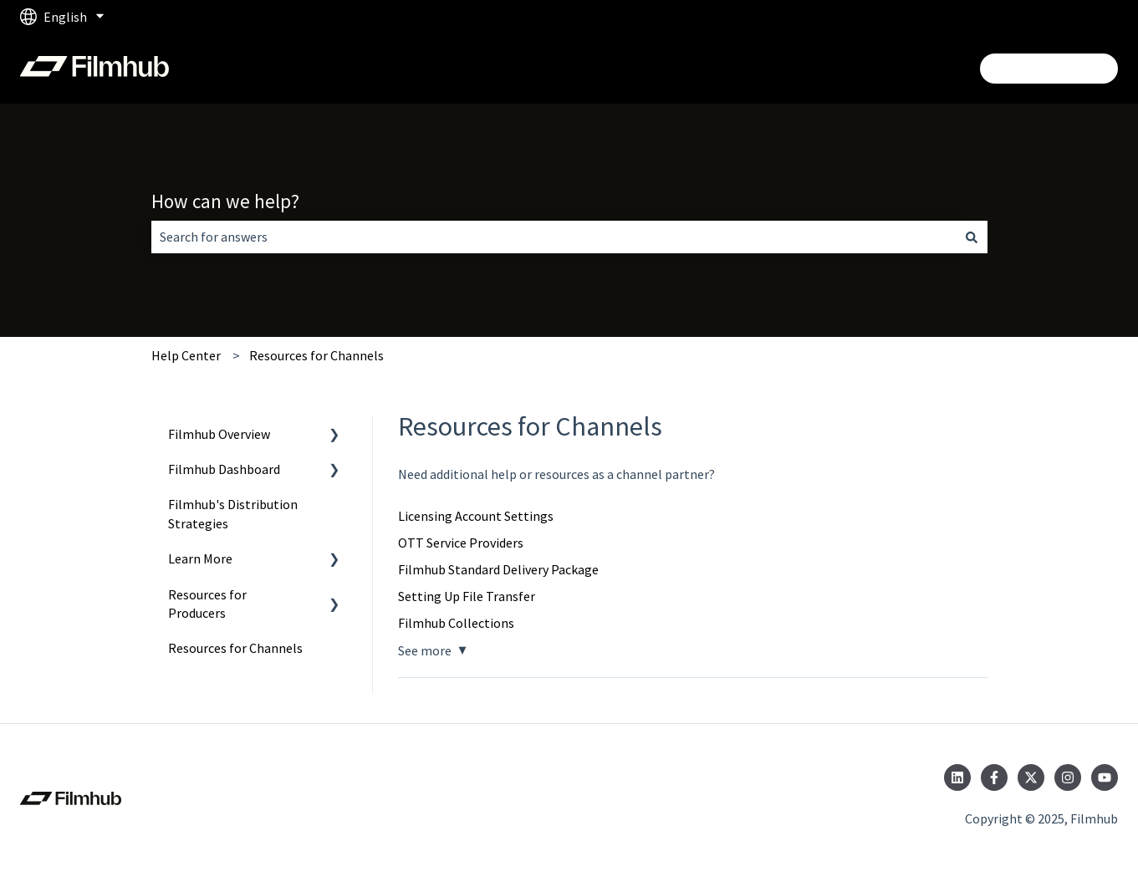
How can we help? (225, 201)
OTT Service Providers (460, 542)
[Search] (971, 236)
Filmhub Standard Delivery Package (498, 569)
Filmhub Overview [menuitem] (219, 434)
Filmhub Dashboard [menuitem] (224, 469)
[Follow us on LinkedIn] (957, 777)
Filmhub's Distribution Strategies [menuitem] (233, 513)
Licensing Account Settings (476, 515)
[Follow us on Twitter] (1031, 777)
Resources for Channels (316, 355)
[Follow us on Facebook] (994, 777)
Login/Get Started (1049, 68)
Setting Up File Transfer (466, 596)
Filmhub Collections (456, 622)
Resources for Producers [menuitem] (207, 603)
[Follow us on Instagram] (1067, 777)
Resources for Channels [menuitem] (235, 648)
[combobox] (553, 236)
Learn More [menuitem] (200, 558)
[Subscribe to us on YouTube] (1104, 777)
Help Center (186, 355)
